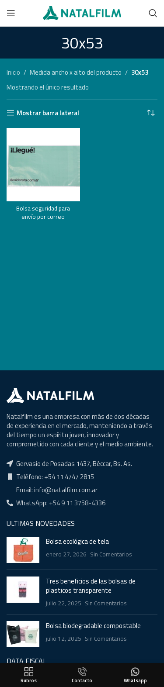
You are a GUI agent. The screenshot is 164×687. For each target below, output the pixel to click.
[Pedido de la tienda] (150, 112)
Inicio (13, 72)
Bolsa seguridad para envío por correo (43, 212)
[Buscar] (153, 13)
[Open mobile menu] (11, 13)
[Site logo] (82, 12)
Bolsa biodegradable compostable (93, 626)
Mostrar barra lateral (48, 113)
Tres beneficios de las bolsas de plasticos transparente (91, 585)
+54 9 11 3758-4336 (76, 503)
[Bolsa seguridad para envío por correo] (43, 164)
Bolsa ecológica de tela (77, 541)
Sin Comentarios (111, 554)
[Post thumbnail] (23, 550)
